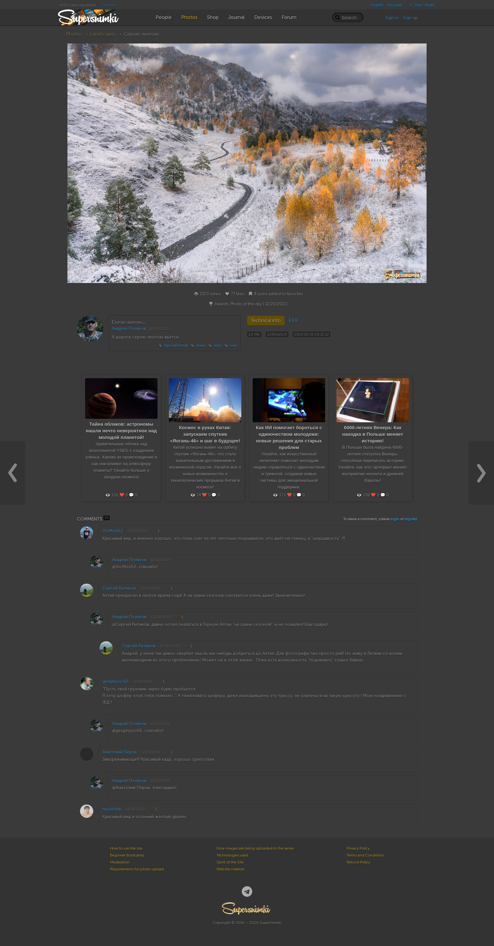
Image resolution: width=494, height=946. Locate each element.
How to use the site (126, 848)
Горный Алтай (176, 345)
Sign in (392, 17)
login (394, 519)
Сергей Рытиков (119, 588)
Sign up (410, 17)
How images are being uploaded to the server (255, 848)
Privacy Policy (358, 848)
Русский (395, 5)
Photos (74, 34)
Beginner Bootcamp (127, 855)
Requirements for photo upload (137, 869)
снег (233, 345)
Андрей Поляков (129, 328)
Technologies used (232, 855)
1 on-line (108, 5)
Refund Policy (358, 862)
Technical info (266, 320)
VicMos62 (112, 531)
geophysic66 (115, 681)
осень (201, 345)
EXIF (293, 320)
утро (218, 345)
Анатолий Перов (119, 752)
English (377, 5)
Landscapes (103, 34)
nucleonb (111, 809)
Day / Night (420, 5)
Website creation (230, 869)
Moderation (119, 862)
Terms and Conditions (365, 855)
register (411, 519)
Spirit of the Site (230, 862)
